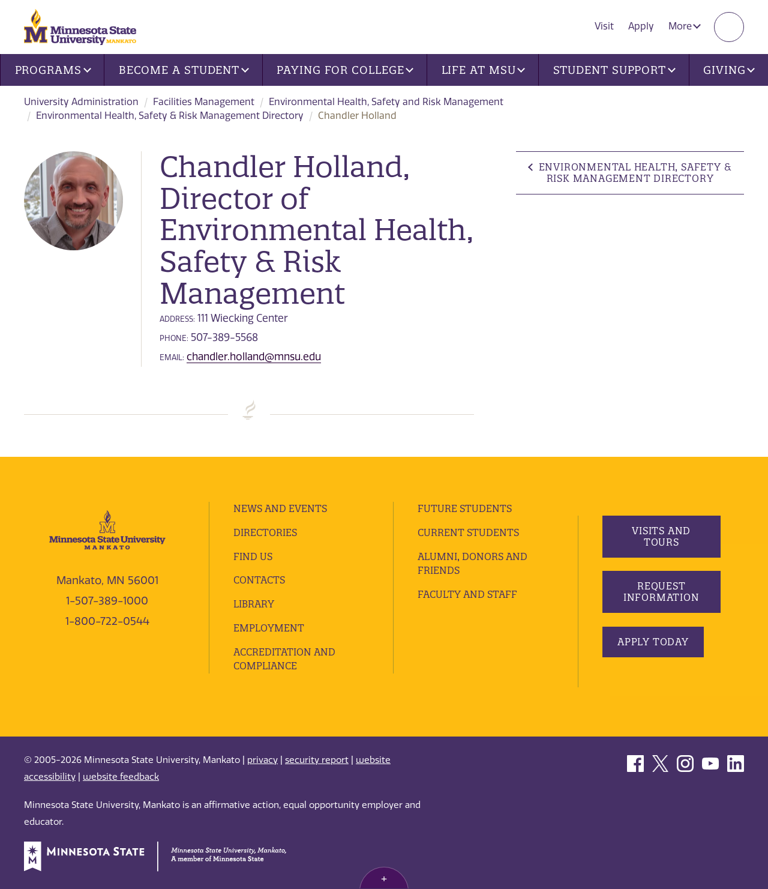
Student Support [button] (614, 70)
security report (317, 760)
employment (268, 628)
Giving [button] (729, 70)
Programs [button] (53, 70)
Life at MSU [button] (484, 70)
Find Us (252, 556)
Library (253, 604)
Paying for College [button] (345, 70)
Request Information (661, 591)
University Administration (81, 101)
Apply (641, 26)
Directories (265, 532)
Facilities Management (203, 101)
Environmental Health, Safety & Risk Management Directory (170, 115)
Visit (604, 26)
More (684, 26)
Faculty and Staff (467, 594)
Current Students (468, 532)
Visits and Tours (661, 536)
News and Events (280, 508)
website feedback (121, 776)
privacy (262, 760)
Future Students (465, 508)
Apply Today (653, 642)
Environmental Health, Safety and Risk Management (386, 101)
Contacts (259, 580)
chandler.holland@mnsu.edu (254, 357)
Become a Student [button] (184, 70)
